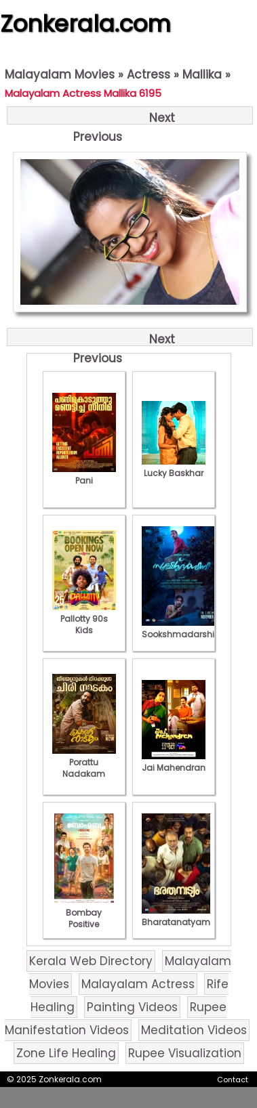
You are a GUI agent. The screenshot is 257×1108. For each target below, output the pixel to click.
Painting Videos (132, 1007)
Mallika (202, 74)
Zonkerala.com (85, 23)
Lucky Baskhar (173, 467)
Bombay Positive (84, 912)
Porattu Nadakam (84, 762)
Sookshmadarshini (182, 628)
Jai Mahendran (173, 761)
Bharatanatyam (176, 916)
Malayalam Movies (60, 74)
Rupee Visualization (184, 1053)
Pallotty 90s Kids (84, 618)
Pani (84, 474)
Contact (232, 1079)
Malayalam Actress (138, 984)
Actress (148, 74)
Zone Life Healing (66, 1053)
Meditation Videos (194, 1030)
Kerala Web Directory (91, 961)
